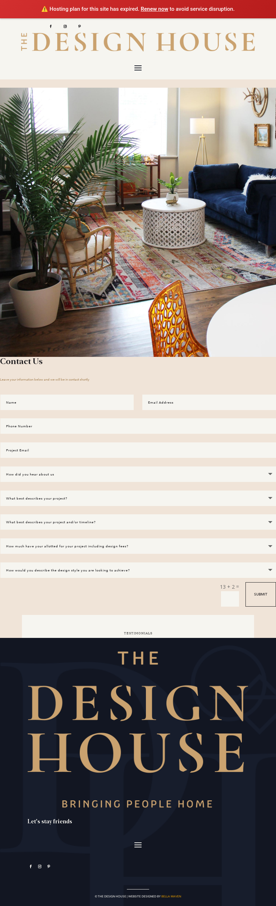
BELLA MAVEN (171, 894)
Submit (260, 592)
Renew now (155, 9)
